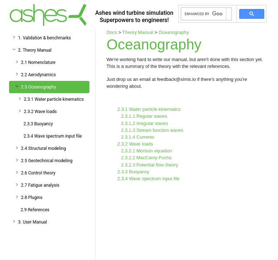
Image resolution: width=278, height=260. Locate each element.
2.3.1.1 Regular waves (144, 116)
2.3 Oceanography (38, 87)
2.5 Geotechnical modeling (46, 160)
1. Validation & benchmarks (44, 37)
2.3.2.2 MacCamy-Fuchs (146, 157)
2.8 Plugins (31, 197)
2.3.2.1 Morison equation (146, 150)
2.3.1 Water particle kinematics (54, 99)
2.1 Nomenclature (38, 62)
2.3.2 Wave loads (40, 111)
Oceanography (174, 32)
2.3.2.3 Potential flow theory (149, 165)
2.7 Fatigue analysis (40, 185)
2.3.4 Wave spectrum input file (53, 136)
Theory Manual (137, 32)
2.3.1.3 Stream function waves (152, 130)
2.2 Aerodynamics (38, 74)
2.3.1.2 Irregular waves (144, 123)
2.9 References (35, 209)
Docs (111, 32)
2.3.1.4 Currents (137, 137)
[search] (204, 14)
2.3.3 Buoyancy (38, 123)
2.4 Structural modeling (43, 148)
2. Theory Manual (34, 50)
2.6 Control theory (38, 173)
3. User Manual (32, 222)
